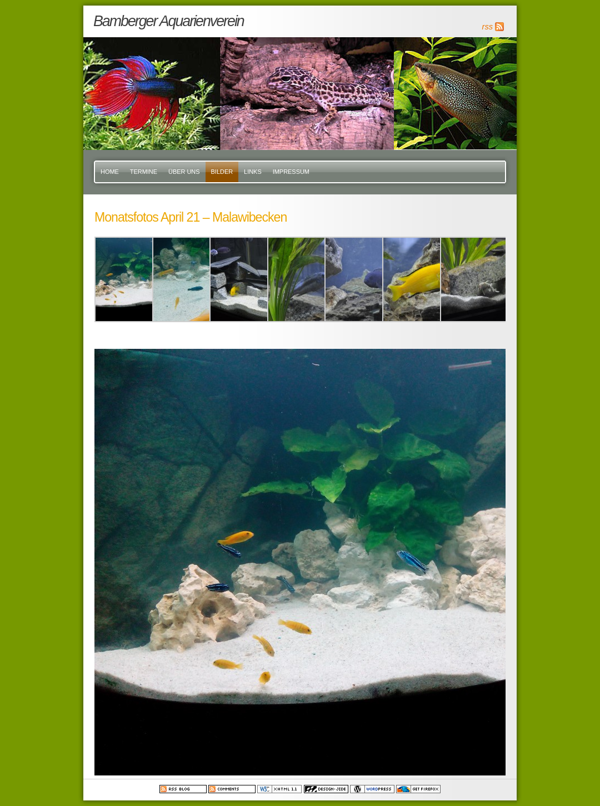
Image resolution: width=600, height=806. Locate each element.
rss (487, 26)
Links (253, 171)
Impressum (291, 171)
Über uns (184, 171)
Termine (143, 171)
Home (110, 171)
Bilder (222, 171)
